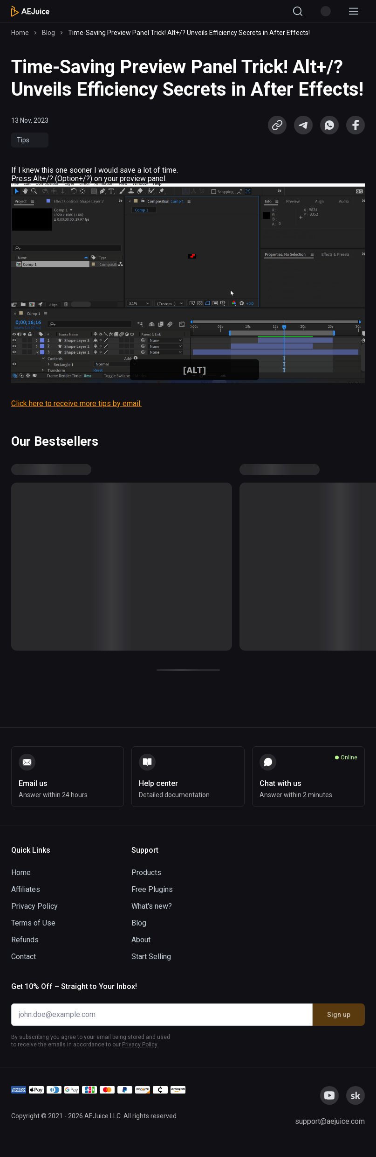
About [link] (140, 939)
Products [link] (146, 872)
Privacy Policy (139, 1044)
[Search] (298, 11)
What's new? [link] (151, 906)
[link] (303, 125)
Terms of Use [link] (33, 923)
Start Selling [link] (151, 956)
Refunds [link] (25, 939)
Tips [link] (23, 140)
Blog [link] (48, 32)
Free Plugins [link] (152, 889)
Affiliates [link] (25, 889)
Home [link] (20, 32)
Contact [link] (23, 956)
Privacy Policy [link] (34, 906)
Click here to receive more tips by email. (76, 403)
